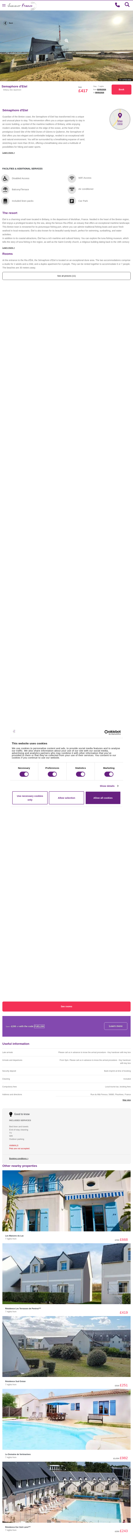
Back (7, 23)
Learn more (116, 1026)
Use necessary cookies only (30, 798)
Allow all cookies (103, 797)
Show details (107, 785)
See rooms (66, 1006)
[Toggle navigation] (4, 5)
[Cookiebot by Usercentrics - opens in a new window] (110, 732)
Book (121, 89)
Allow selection (66, 797)
